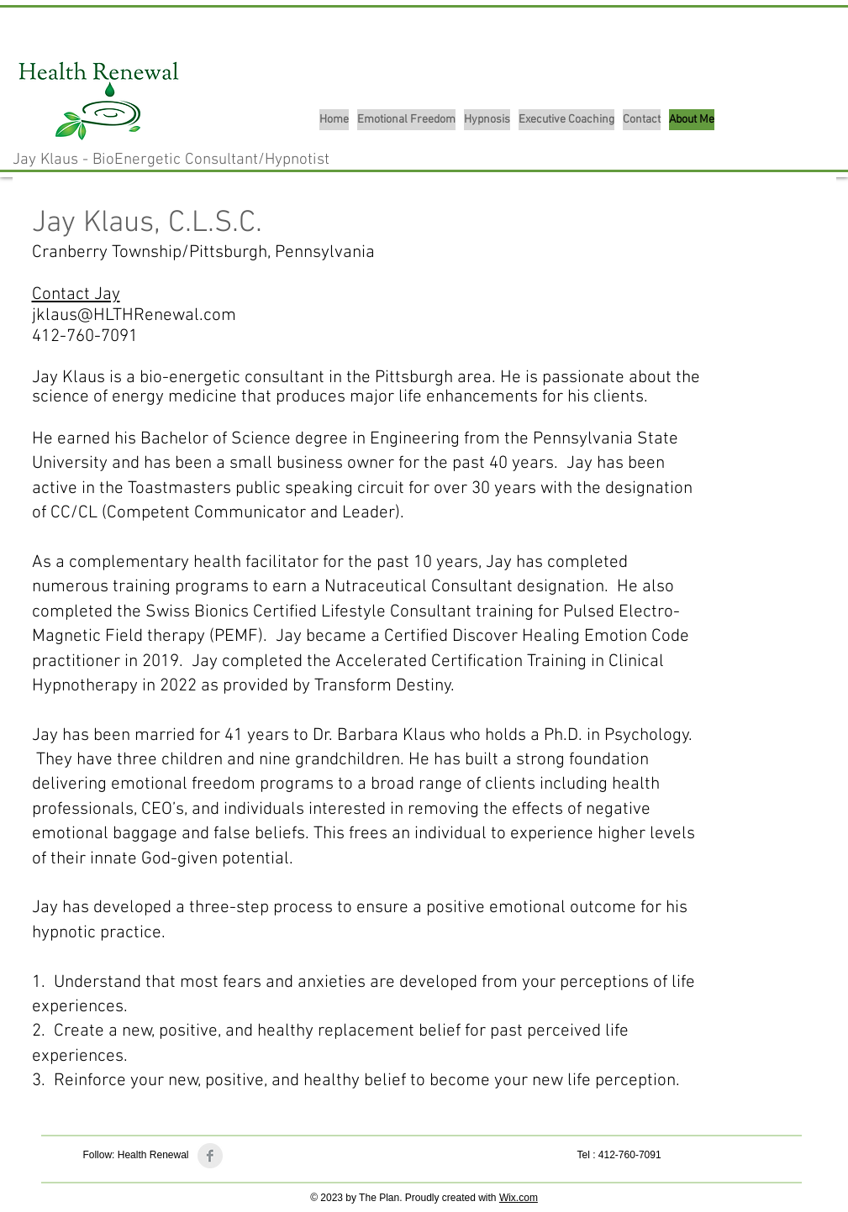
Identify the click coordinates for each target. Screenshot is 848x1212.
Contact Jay (76, 294)
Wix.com (518, 1198)
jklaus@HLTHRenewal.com (134, 315)
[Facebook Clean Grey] (210, 1155)
